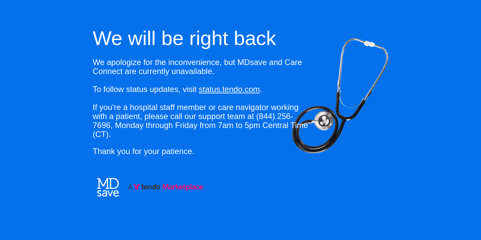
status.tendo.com (229, 89)
